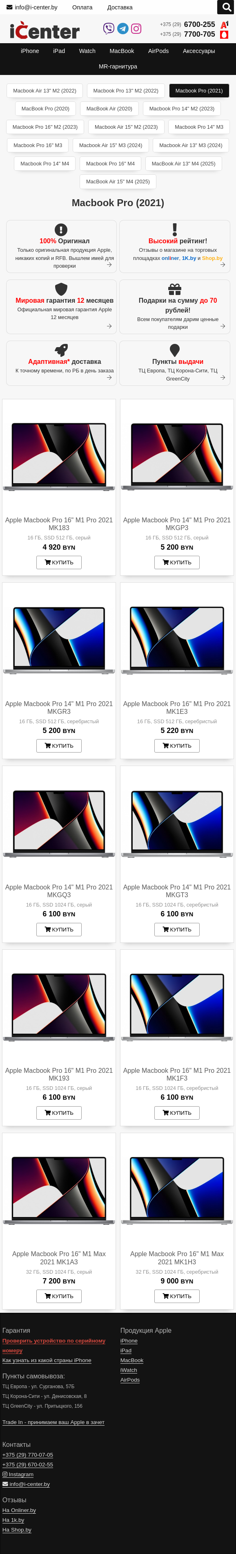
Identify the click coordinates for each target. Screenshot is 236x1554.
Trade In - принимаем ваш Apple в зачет (53, 1422)
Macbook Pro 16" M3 (37, 145)
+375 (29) (194, 24)
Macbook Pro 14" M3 (199, 127)
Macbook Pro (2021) (199, 91)
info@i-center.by (32, 7)
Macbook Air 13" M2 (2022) (44, 91)
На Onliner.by (19, 1510)
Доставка (120, 7)
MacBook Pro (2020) (45, 109)
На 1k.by (13, 1520)
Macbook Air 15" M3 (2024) (110, 145)
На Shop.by (16, 1530)
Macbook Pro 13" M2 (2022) (126, 91)
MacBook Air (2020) (109, 109)
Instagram (17, 1474)
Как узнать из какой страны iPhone (46, 1360)
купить (59, 562)
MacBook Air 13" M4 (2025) (184, 164)
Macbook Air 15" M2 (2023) (126, 127)
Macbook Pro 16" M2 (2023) (45, 127)
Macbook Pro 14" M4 (44, 164)
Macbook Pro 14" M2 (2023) (182, 109)
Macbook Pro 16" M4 (110, 164)
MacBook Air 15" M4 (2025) (118, 181)
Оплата (82, 7)
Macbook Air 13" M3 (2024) (191, 145)
